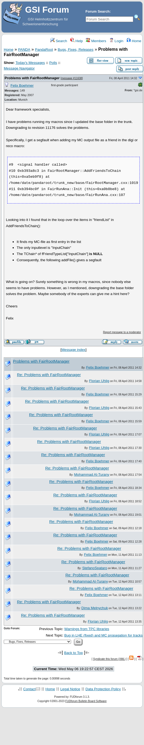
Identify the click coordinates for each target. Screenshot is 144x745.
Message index (73, 350)
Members (96, 41)
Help (76, 41)
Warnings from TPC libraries (86, 629)
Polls (53, 63)
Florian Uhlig (99, 381)
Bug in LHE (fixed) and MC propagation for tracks (103, 635)
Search (58, 41)
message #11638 (71, 78)
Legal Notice (70, 689)
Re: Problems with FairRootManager (49, 375)
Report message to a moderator (122, 332)
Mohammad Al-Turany (91, 475)
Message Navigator (19, 68)
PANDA (24, 50)
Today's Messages (30, 63)
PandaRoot (44, 50)
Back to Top (73, 653)
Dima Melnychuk (94, 608)
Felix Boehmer (22, 85)
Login (116, 41)
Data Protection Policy (103, 689)
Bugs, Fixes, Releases (76, 50)
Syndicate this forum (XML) (109, 658)
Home (134, 41)
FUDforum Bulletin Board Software (86, 701)
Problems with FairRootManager (32, 78)
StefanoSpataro (94, 568)
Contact (29, 689)
